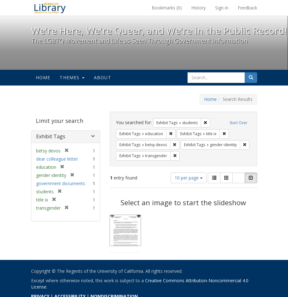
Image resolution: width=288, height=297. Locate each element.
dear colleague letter (57, 159)
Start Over (238, 122)
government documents (60, 183)
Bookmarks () (167, 8)
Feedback (247, 8)
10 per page (189, 178)
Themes (72, 77)
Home (43, 77)
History (198, 8)
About (102, 77)
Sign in (221, 8)
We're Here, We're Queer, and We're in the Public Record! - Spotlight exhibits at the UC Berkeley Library (49, 8)
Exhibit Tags (50, 136)
